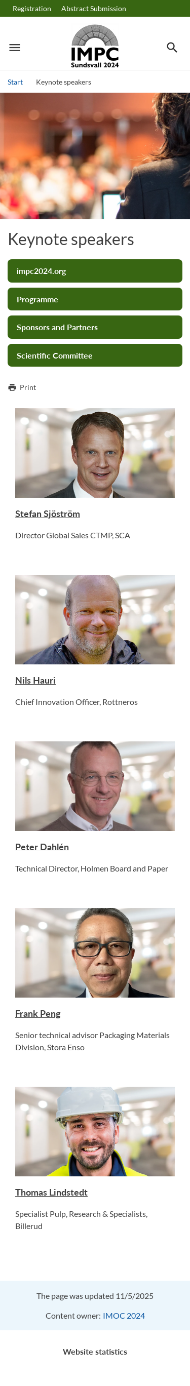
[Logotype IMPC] (95, 47)
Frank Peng (38, 1013)
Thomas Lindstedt (51, 1192)
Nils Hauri (35, 680)
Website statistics (95, 1351)
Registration (32, 8)
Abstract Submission (93, 8)
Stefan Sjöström (47, 513)
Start (15, 81)
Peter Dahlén (42, 846)
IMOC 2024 (124, 1315)
